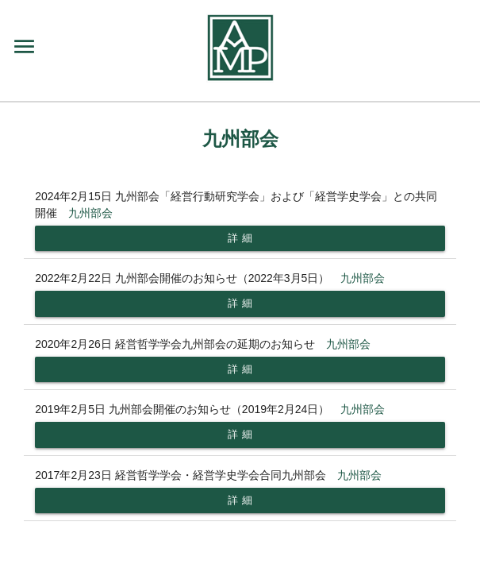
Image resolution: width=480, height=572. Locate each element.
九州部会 (90, 213)
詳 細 (240, 238)
